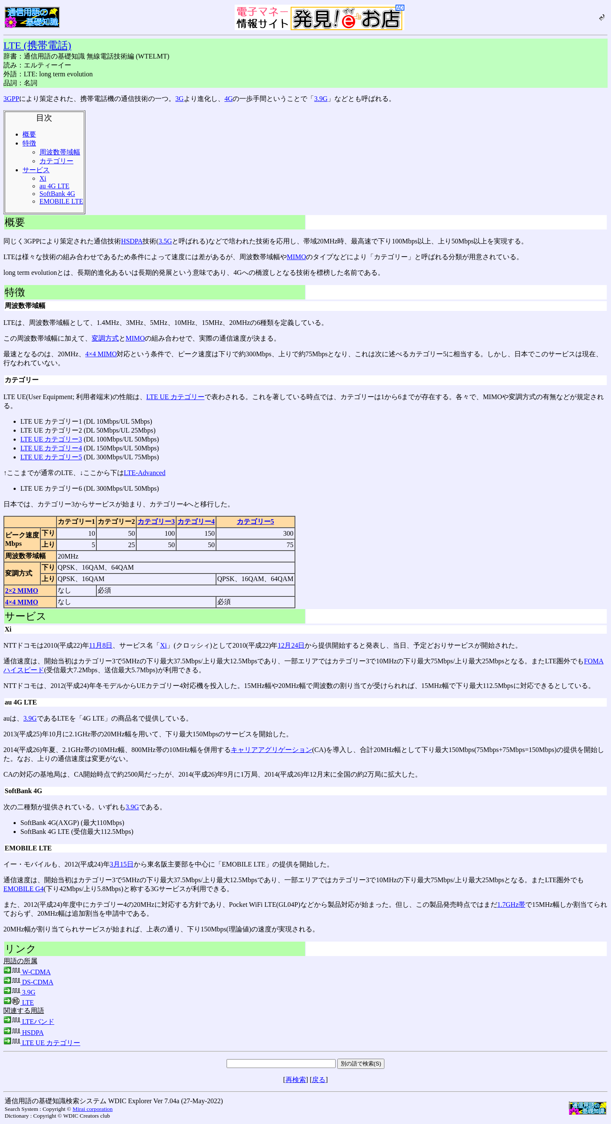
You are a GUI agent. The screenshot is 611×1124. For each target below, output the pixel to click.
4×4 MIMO (101, 354)
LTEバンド (28, 1021)
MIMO (296, 256)
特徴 (29, 143)
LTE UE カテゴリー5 (51, 457)
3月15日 (122, 864)
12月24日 (291, 645)
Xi (42, 178)
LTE (18, 1002)
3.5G (165, 241)
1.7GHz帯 (511, 904)
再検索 (296, 1079)
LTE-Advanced (144, 472)
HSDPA (132, 241)
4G (228, 98)
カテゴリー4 (196, 521)
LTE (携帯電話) (37, 45)
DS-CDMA (28, 982)
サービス (36, 169)
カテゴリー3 (156, 521)
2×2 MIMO (21, 590)
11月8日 (100, 645)
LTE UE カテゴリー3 (51, 439)
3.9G (321, 98)
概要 (29, 134)
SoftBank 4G (57, 193)
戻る (318, 1079)
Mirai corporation (92, 1109)
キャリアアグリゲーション (271, 749)
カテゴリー (56, 161)
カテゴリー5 (255, 521)
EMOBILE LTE (61, 201)
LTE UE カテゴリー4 (51, 448)
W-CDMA (27, 972)
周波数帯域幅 (59, 152)
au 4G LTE (54, 186)
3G (179, 98)
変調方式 (105, 338)
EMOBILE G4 (23, 888)
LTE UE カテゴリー (175, 396)
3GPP (11, 98)
